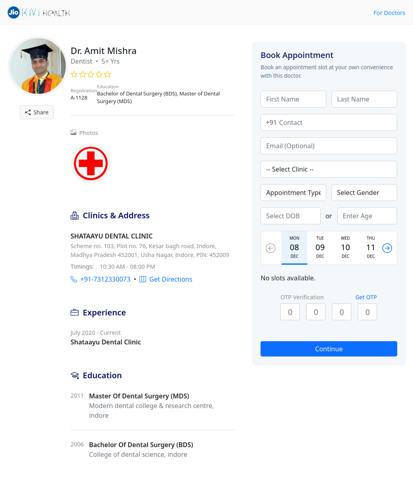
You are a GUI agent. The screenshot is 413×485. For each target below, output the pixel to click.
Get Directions (166, 279)
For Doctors (389, 13)
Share (37, 112)
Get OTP (366, 297)
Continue (328, 348)
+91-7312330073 (100, 279)
